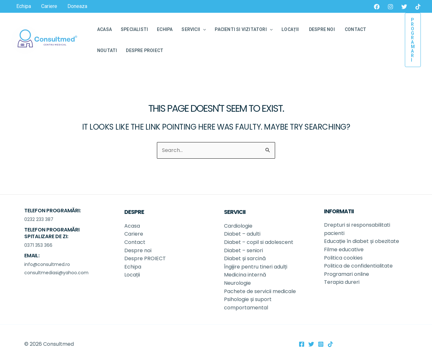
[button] (413, 40)
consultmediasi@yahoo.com (56, 272)
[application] (203, 29)
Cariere (133, 234)
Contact (134, 242)
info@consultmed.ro (47, 264)
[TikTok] (418, 7)
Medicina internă (245, 274)
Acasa (132, 226)
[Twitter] (404, 7)
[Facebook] (377, 7)
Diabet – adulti (242, 234)
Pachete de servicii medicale (260, 291)
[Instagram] (390, 7)
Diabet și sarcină (245, 258)
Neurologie (238, 283)
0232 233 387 (38, 219)
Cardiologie (238, 226)
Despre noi (138, 250)
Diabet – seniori (243, 250)
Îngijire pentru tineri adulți (256, 266)
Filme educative (344, 249)
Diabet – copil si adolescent (258, 242)
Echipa (132, 266)
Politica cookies (343, 257)
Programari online (346, 274)
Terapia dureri (341, 282)
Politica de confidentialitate (358, 265)
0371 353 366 (38, 245)
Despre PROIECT (145, 258)
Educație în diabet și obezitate (362, 241)
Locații (132, 274)
